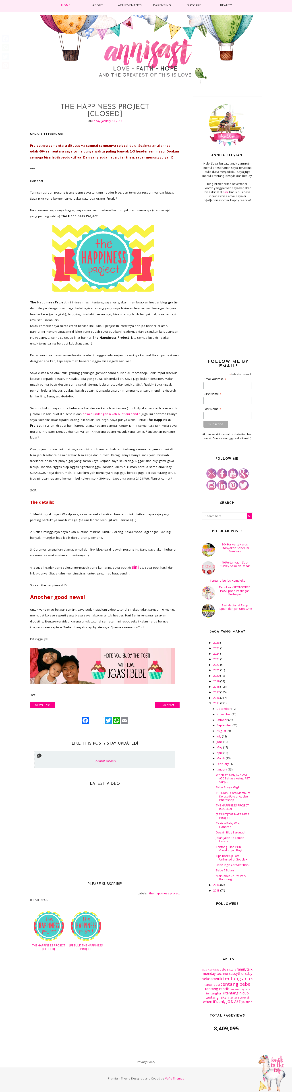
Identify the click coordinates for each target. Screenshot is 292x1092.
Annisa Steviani (106, 761)
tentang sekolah (240, 997)
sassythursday (240, 973)
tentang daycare (240, 989)
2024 (216, 653)
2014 (216, 885)
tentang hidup (237, 993)
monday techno (215, 973)
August (222, 731)
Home (65, 5)
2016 (216, 698)
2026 (216, 643)
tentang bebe (235, 984)
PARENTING (162, 5)
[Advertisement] (227, 278)
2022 (216, 665)
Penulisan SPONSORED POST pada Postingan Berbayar (235, 590)
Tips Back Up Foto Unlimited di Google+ (231, 857)
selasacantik (212, 978)
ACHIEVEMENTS (130, 5)
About (97, 5)
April (220, 753)
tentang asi (212, 985)
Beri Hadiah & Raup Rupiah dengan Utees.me (235, 607)
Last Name (212, 409)
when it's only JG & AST (222, 1001)
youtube (247, 1002)
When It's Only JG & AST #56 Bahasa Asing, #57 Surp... (233, 778)
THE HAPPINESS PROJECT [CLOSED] (48, 947)
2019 (216, 681)
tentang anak (238, 978)
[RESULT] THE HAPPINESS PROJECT (86, 947)
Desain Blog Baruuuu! (230, 832)
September (224, 725)
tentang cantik (217, 988)
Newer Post (42, 705)
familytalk (245, 969)
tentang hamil (215, 993)
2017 (216, 692)
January (222, 769)
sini (225, 192)
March (221, 758)
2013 (216, 890)
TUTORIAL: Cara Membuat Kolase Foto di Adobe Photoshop (233, 796)
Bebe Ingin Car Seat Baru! (233, 865)
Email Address (214, 379)
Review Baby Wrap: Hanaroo (229, 825)
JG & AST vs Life (210, 969)
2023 (216, 659)
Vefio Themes (174, 1078)
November (224, 714)
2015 (216, 703)
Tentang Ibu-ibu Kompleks (227, 580)
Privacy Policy (146, 1062)
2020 (216, 676)
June (220, 742)
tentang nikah (217, 997)
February (223, 764)
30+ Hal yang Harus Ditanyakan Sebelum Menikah (235, 547)
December (224, 709)
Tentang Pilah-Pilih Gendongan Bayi (229, 848)
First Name (212, 394)
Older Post (167, 705)
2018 (216, 687)
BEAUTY (226, 5)
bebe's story (228, 969)
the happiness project (164, 893)
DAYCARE (194, 5)
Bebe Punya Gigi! (227, 787)
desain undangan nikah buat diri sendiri (112, 414)
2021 (216, 670)
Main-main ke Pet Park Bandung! (231, 877)
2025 (216, 648)
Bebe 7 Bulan (225, 870)
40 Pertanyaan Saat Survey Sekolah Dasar (235, 564)
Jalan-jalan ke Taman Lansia (230, 839)
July (219, 736)
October (222, 720)
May (220, 747)
